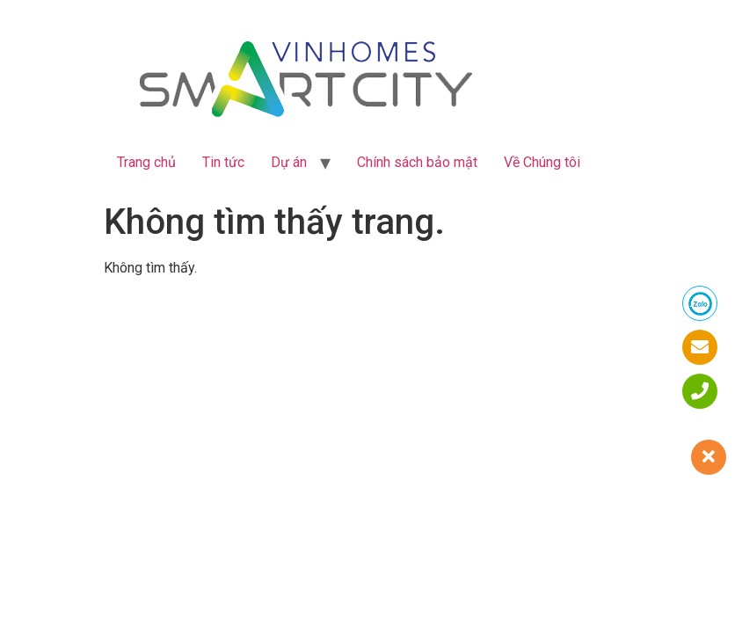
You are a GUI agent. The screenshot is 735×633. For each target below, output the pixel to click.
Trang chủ (146, 162)
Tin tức (223, 162)
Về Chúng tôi (542, 162)
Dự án (289, 162)
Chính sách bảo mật (417, 162)
